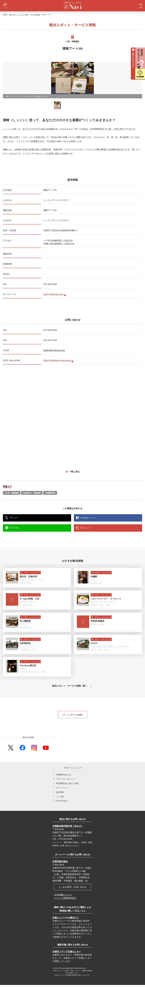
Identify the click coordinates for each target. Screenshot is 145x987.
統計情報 (60, 794)
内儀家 (94, 578)
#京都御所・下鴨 (27, 652)
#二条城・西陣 (26, 607)
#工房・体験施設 (12, 495)
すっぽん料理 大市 (29, 601)
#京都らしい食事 (27, 582)
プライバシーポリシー (65, 781)
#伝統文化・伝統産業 (32, 495)
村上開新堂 (25, 623)
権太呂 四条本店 (28, 578)
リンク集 (60, 799)
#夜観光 (23, 671)
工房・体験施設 (35, 16)
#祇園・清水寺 (97, 626)
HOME (5, 16)
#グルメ (39, 582)
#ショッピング (26, 648)
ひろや (94, 645)
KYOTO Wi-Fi (62, 803)
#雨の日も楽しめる (99, 604)
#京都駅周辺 (50, 495)
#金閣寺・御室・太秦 (100, 607)
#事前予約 (24, 604)
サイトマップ (61, 790)
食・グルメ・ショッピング (30, 575)
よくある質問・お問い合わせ (72, 889)
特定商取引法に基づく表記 (67, 785)
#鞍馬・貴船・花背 (99, 652)
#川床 (93, 648)
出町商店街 (25, 645)
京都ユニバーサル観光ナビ (65, 919)
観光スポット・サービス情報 (18, 16)
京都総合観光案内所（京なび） (67, 828)
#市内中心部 (25, 585)
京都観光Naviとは (63, 777)
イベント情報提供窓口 (65, 900)
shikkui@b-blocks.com (54, 352)
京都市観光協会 (60, 863)
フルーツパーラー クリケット (106, 601)
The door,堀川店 (28, 667)
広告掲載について (63, 897)
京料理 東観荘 (97, 623)
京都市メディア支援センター (66, 953)
